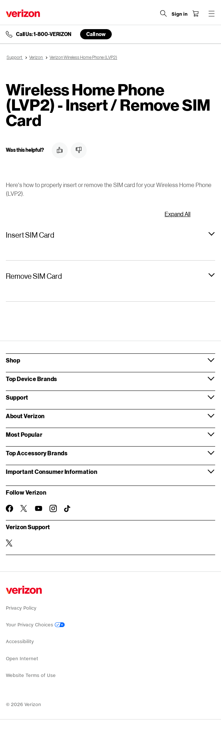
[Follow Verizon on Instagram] (53, 508)
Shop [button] (13, 360)
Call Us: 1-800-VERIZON (43, 34)
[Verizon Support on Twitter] (9, 543)
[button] (60, 150)
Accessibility (20, 641)
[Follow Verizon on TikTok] (67, 508)
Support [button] (17, 397)
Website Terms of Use (31, 675)
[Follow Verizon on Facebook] (9, 508)
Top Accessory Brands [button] (36, 452)
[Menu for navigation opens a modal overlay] (212, 13)
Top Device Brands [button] (31, 378)
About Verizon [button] (25, 415)
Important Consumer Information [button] (51, 471)
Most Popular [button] (24, 434)
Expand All (177, 213)
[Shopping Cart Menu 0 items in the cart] (196, 13)
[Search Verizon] (163, 13)
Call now (96, 34)
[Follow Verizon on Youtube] (38, 508)
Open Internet (22, 658)
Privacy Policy (21, 608)
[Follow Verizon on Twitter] (24, 508)
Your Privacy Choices (35, 624)
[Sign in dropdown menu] (179, 14)
